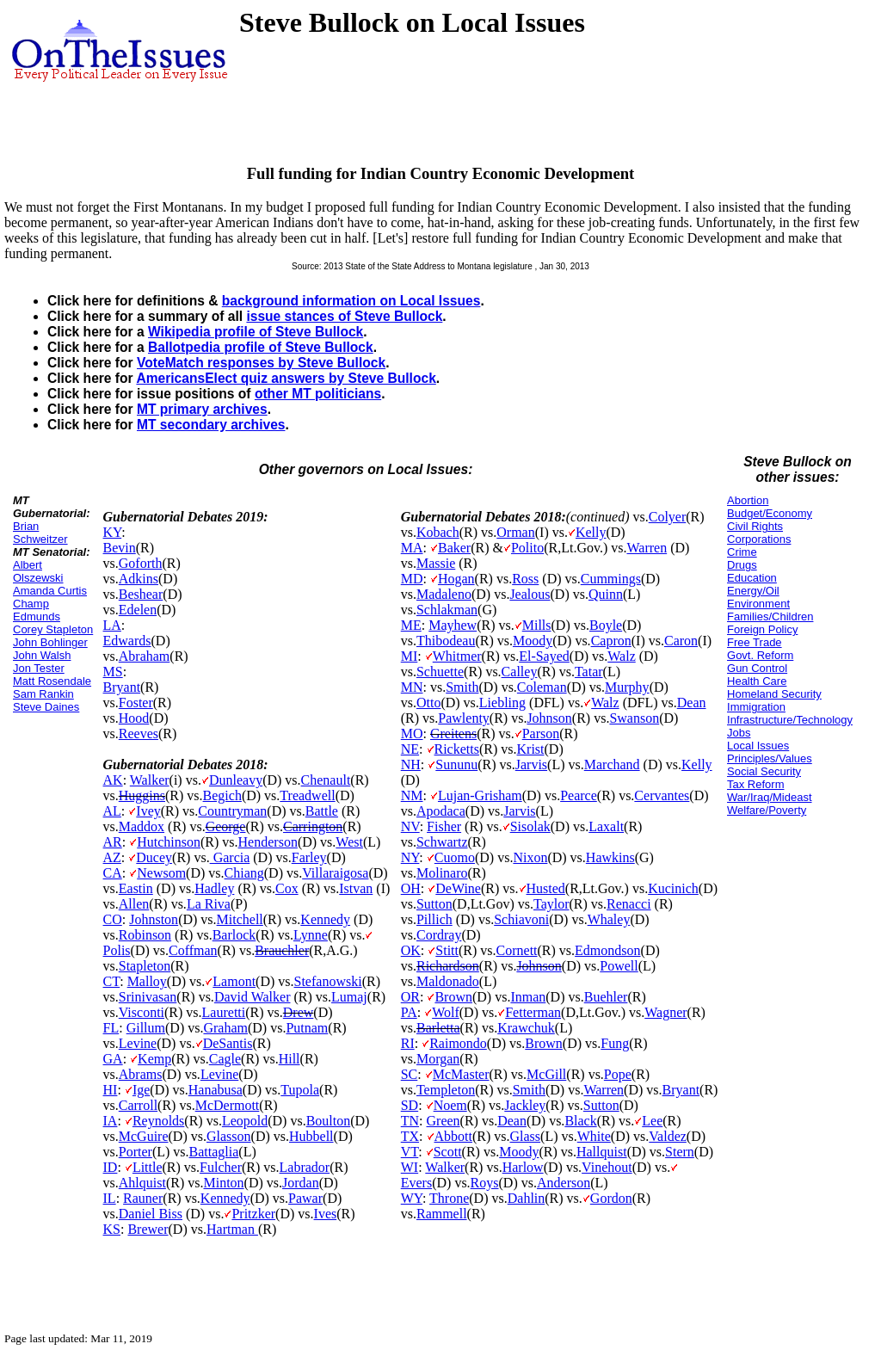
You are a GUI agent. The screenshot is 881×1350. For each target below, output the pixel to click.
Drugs (742, 564)
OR (410, 996)
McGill (546, 1074)
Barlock (234, 935)
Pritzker (253, 1213)
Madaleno (443, 594)
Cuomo (454, 857)
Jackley (524, 1105)
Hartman (232, 1229)
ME (411, 625)
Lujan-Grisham (480, 795)
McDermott (227, 1105)
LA (112, 625)
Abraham (144, 656)
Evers (416, 1182)
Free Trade (754, 642)
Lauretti (224, 1012)
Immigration (756, 706)
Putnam (307, 1027)
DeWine (458, 888)
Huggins (142, 795)
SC (409, 1074)
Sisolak (530, 826)
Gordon (611, 1198)
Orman (515, 532)
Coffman (193, 950)
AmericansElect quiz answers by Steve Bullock (285, 378)
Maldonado (447, 981)
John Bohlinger (50, 642)
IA (110, 1120)
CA (112, 873)
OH (411, 888)
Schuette (440, 671)
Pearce (578, 795)
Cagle (225, 1058)
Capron (611, 640)
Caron (681, 640)
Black (580, 1120)
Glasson (228, 1136)
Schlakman (446, 609)
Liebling (502, 702)
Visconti (141, 1012)
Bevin (119, 547)
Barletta (438, 1027)
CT (111, 981)
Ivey (148, 811)
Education (752, 577)
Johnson (549, 718)
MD (412, 578)
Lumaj (349, 996)
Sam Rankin (43, 693)
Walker (149, 780)
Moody (532, 640)
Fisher (444, 826)
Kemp (154, 1058)
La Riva (209, 904)
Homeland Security (774, 693)
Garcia (230, 857)
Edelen (138, 609)
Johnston (153, 919)
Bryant (122, 687)
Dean (691, 702)
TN (410, 1120)
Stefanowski (328, 981)
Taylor (551, 904)
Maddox (141, 826)
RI (408, 1043)
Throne (449, 1198)
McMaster (461, 1074)
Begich (222, 795)
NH (411, 764)
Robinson (145, 935)
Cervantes (661, 795)
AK (113, 780)
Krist (531, 749)
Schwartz (442, 842)
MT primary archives (202, 409)
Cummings (611, 578)
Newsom (161, 873)
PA (409, 1012)
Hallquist (601, 1151)
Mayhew (452, 625)
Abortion (747, 500)
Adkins (138, 578)
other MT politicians (318, 393)
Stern (679, 1151)
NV (410, 826)
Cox (287, 888)
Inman (527, 996)
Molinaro (442, 873)
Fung (615, 1043)
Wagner (665, 1012)
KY (112, 532)
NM (412, 795)
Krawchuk (526, 1027)
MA (412, 547)
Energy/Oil (753, 590)
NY (410, 857)
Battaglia (214, 1151)
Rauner (143, 1198)
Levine (138, 1043)
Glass (525, 1136)
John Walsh (42, 655)
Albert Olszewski (38, 571)
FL (111, 1027)
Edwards (127, 640)
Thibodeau (445, 640)
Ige (141, 1089)
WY (411, 1198)
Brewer (147, 1229)
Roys (485, 1182)
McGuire (144, 1136)
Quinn (605, 594)
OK (411, 950)
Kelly (591, 532)
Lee (652, 1120)
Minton (223, 1182)
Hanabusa (215, 1089)
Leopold (245, 1120)
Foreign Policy (762, 629)
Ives (325, 1213)
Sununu (456, 764)
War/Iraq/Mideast (769, 797)
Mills (536, 625)
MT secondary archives (211, 424)
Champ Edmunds (36, 610)
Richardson (447, 966)
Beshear (141, 594)
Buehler (606, 996)
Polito (527, 547)
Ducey (154, 857)
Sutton (434, 904)
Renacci (629, 904)
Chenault (326, 780)
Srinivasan (148, 996)
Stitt (447, 950)
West (349, 842)
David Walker (252, 996)
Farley (309, 857)
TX (410, 1136)
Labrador (305, 1167)
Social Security (764, 771)
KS (111, 1229)
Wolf (445, 1012)
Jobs (738, 732)
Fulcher (221, 1167)
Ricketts (456, 749)
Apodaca (440, 811)
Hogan (456, 578)
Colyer (668, 516)
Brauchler (282, 950)
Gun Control (757, 668)
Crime (742, 552)
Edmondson (607, 950)
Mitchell (240, 919)
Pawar (305, 1198)
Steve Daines (46, 706)
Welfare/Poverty (766, 810)
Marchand (612, 764)
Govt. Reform (760, 655)
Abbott (453, 1136)
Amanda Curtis (50, 590)
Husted (546, 888)
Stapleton (144, 966)
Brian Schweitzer (40, 533)
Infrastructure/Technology (790, 719)
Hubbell (311, 1136)
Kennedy (325, 919)
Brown (453, 996)
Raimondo (458, 1043)
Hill (289, 1058)
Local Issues (758, 745)
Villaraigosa (335, 873)
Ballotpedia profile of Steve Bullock (260, 347)
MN (412, 687)
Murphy (627, 687)
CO (112, 919)
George (226, 826)
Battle (321, 811)
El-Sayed (544, 656)
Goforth (141, 563)
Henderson (268, 842)
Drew (298, 1012)
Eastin (136, 888)
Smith (462, 687)
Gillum (145, 1027)
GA (113, 1058)
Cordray (438, 935)
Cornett (517, 950)
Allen (134, 904)
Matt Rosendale (52, 681)
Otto (428, 702)
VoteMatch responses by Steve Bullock (261, 362)
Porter (135, 1151)
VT (410, 1151)
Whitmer (457, 656)
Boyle (605, 625)
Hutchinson (168, 842)
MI (409, 656)
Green (443, 1120)
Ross (525, 578)
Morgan (437, 1058)
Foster (136, 702)
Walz (621, 656)
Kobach (437, 532)
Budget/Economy (769, 513)
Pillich (434, 919)
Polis (117, 950)
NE (410, 749)
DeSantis (228, 1043)
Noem (450, 1105)
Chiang (244, 873)
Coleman (542, 687)
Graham (225, 1027)
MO (412, 733)
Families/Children (770, 616)
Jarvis (531, 764)
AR (112, 842)
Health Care (756, 681)
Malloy (147, 981)
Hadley (214, 888)
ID (110, 1167)
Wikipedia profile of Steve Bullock (255, 331)
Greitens (453, 733)
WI (409, 1167)
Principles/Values (769, 758)
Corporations (759, 539)
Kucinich (673, 888)
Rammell (441, 1213)
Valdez (668, 1136)
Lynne (310, 935)
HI (110, 1089)
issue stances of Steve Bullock (344, 316)
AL (112, 811)
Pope (617, 1074)
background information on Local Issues (351, 300)
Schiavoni (521, 919)
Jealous (529, 594)
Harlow (523, 1167)
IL (109, 1198)
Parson (541, 733)
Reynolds (158, 1120)
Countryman (232, 811)
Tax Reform (755, 784)
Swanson (634, 718)
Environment (758, 603)
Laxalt (606, 826)
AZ (112, 857)
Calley (520, 671)
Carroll (138, 1105)
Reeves (138, 733)
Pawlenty (464, 718)
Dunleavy (235, 780)
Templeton (445, 1089)
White (594, 1136)
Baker (454, 547)
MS (113, 671)
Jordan (300, 1182)
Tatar (589, 671)
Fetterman (533, 1012)
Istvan (356, 888)
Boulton (328, 1120)
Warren (646, 547)
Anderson (563, 1182)
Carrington (312, 826)
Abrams (141, 1074)
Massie (435, 563)
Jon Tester (39, 668)
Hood (134, 718)
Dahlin (526, 1198)
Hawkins (610, 857)
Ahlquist (142, 1182)
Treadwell (307, 795)
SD (409, 1105)
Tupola (299, 1089)
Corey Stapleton (53, 629)
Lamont (234, 981)
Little (147, 1167)
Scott (448, 1151)
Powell (619, 966)
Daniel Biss (150, 1213)
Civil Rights (755, 526)
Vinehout (607, 1167)
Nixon (530, 857)
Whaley (609, 919)
